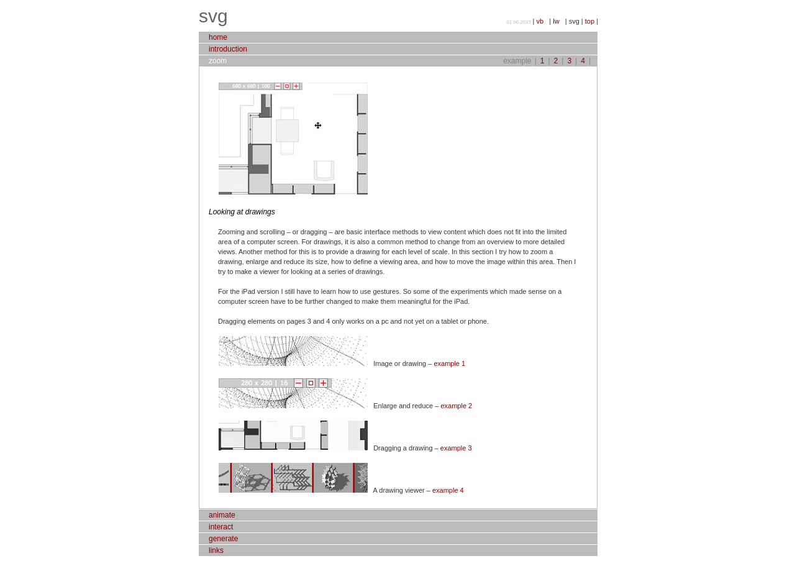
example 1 (449, 363)
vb (542, 21)
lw (559, 21)
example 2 (456, 405)
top (590, 21)
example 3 (456, 448)
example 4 (448, 490)
